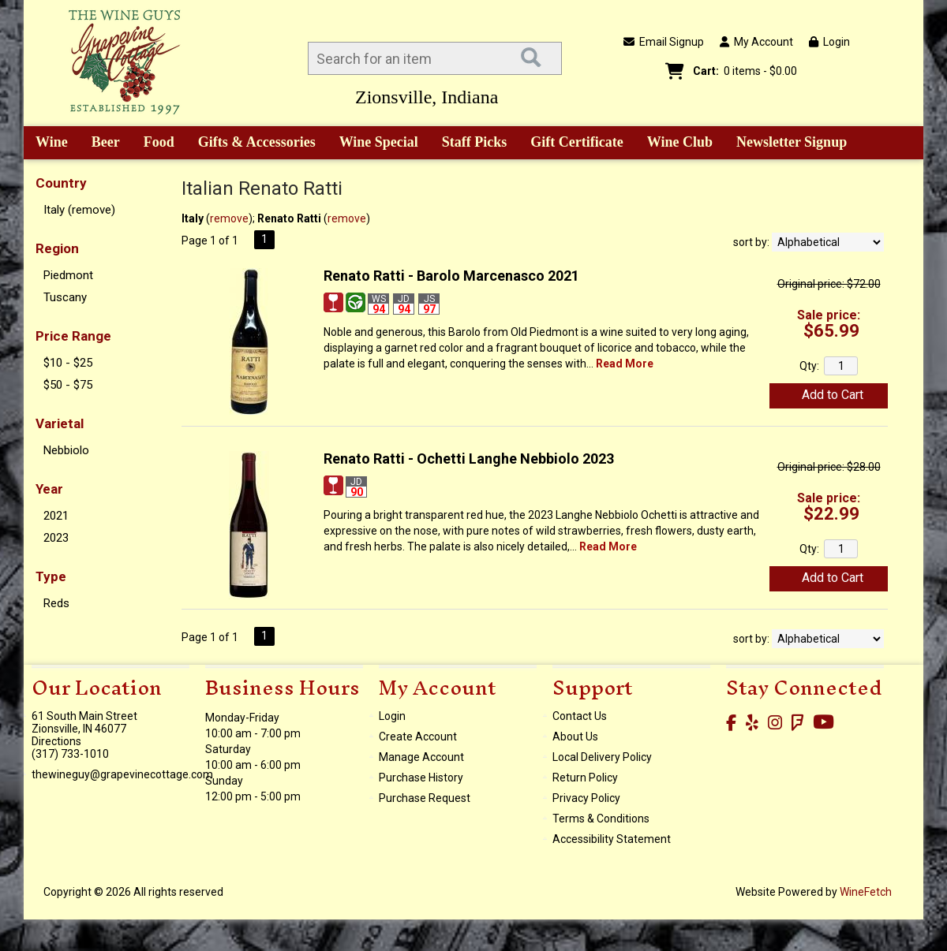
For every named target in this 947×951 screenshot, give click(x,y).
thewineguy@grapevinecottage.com (122, 774)
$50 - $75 (67, 385)
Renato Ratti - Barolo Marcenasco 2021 (451, 275)
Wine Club (674, 143)
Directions (56, 741)
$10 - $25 (67, 363)
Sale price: (828, 315)
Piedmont (68, 275)
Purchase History (421, 777)
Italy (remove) (79, 210)
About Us (575, 736)
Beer (100, 143)
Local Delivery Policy (602, 757)
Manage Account (421, 757)
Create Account (418, 736)
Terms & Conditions (600, 818)
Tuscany (65, 297)
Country (61, 183)
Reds (56, 603)
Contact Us (579, 716)
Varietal (60, 423)
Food (154, 143)
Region (57, 248)
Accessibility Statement (611, 839)
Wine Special (378, 142)
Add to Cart (832, 394)
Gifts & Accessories (251, 143)
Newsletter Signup (791, 142)
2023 (56, 538)
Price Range (73, 336)
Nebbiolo (66, 450)
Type (51, 576)
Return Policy (585, 777)
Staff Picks (474, 142)
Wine (46, 143)
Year (49, 489)
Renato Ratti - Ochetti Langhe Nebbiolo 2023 (469, 458)
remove (229, 218)
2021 (56, 516)
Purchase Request (424, 798)
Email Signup (663, 41)
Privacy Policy (586, 798)
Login (829, 41)
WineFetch (866, 892)
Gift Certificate (576, 142)
